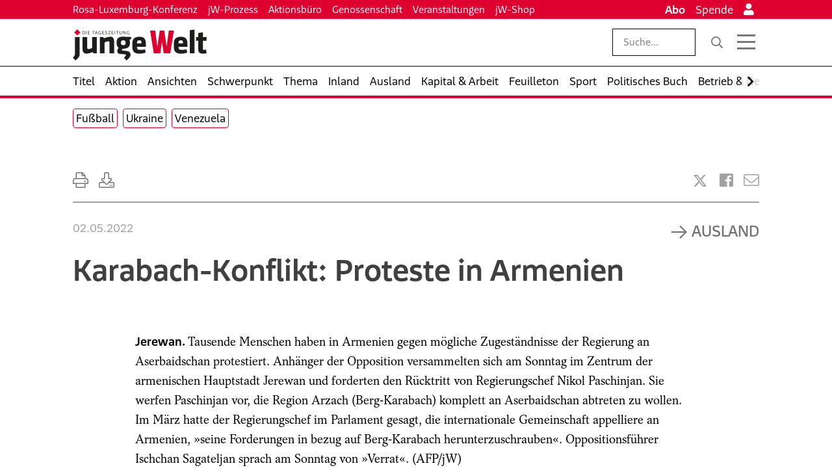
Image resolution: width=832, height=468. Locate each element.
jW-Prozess (233, 9)
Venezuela (200, 118)
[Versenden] (751, 180)
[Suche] (717, 42)
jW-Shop (515, 9)
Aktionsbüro (295, 9)
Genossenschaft (367, 9)
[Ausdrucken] (80, 180)
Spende (714, 10)
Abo (675, 10)
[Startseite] (140, 44)
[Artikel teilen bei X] (700, 181)
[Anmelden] (749, 10)
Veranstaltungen (449, 9)
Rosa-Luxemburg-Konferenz (135, 9)
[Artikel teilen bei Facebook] (726, 180)
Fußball (95, 118)
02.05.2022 (103, 228)
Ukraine (144, 118)
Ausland (725, 230)
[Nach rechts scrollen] (750, 81)
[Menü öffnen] (746, 42)
